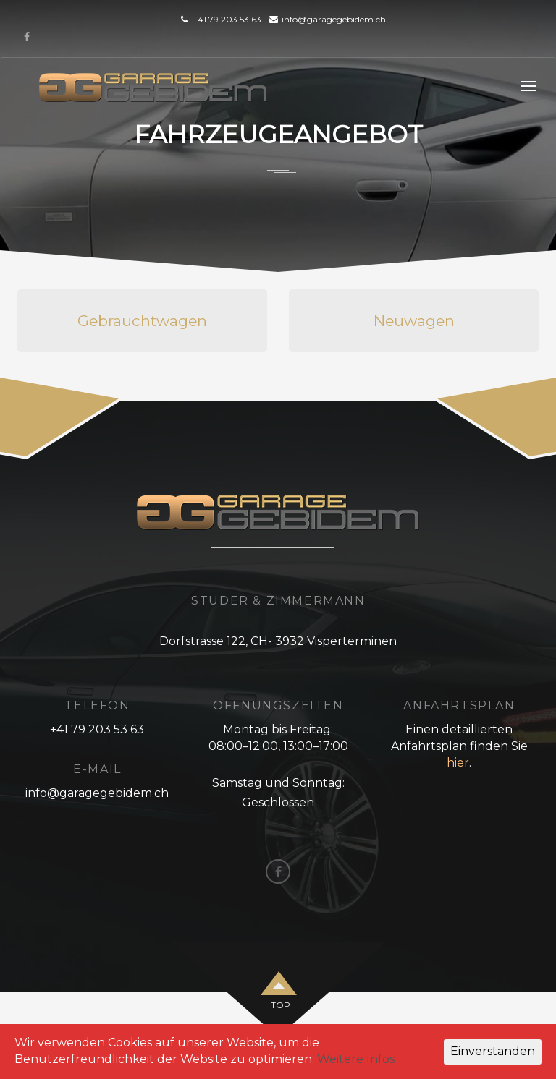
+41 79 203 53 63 (227, 19)
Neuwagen (414, 321)
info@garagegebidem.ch (334, 19)
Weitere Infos (356, 1059)
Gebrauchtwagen (142, 321)
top (280, 1004)
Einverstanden (492, 1051)
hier (458, 762)
